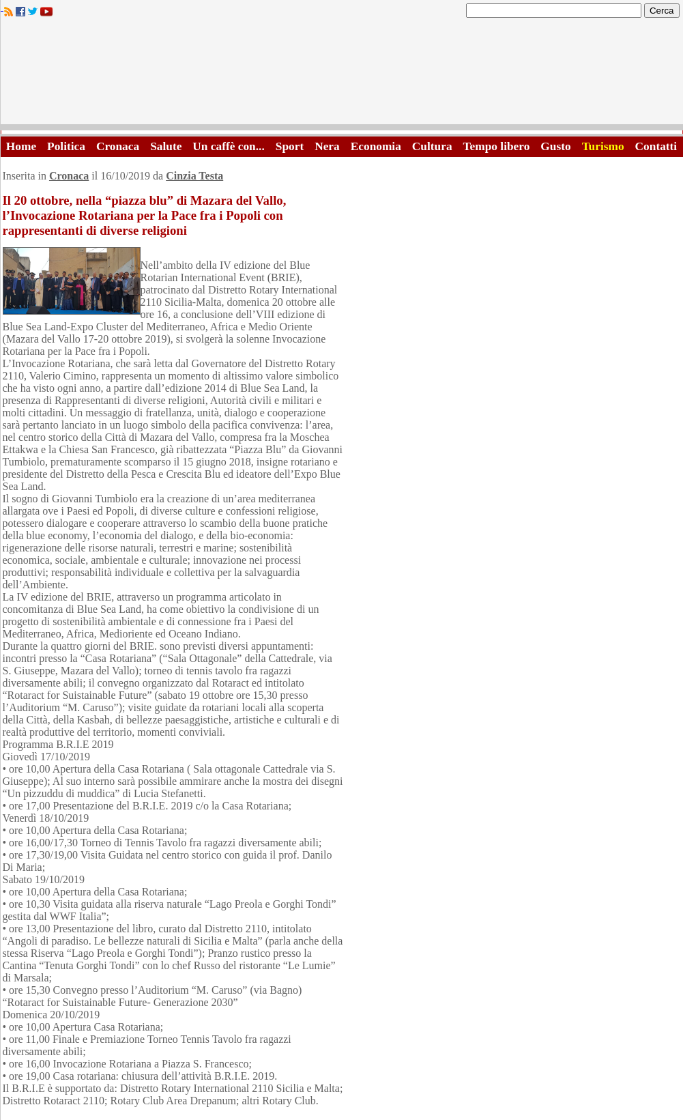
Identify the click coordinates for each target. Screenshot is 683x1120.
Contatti (656, 146)
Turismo (603, 146)
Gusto (555, 146)
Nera (327, 146)
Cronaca (117, 146)
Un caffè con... (228, 146)
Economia (376, 146)
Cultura (432, 146)
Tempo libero (496, 146)
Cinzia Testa (194, 176)
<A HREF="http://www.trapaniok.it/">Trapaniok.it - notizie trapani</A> (342, 74)
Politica (66, 146)
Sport (290, 146)
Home (21, 146)
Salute (165, 146)
